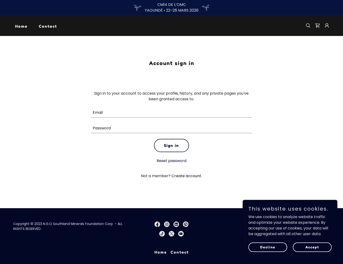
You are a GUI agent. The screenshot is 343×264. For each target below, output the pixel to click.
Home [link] (21, 26)
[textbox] (171, 113)
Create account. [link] (187, 176)
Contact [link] (48, 26)
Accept (312, 247)
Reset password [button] (171, 160)
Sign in (171, 145)
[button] (327, 25)
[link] (317, 25)
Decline (267, 247)
